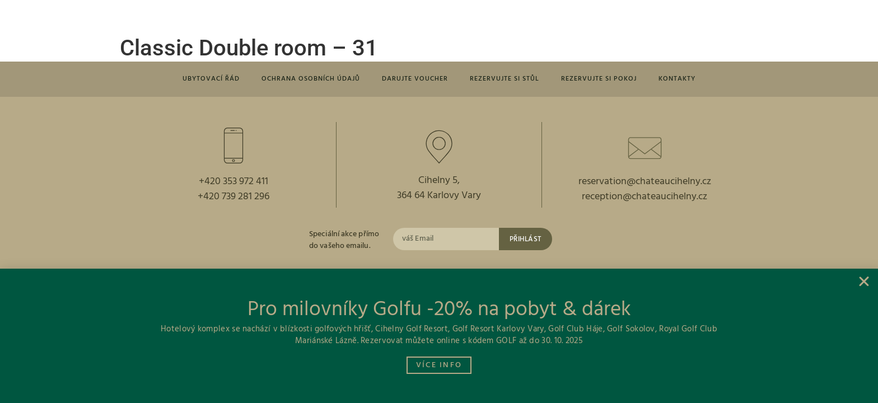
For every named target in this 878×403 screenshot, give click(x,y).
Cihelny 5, (439, 182)
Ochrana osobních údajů (303, 80)
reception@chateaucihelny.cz (644, 199)
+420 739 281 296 (233, 199)
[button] (179, 17)
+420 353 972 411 (233, 183)
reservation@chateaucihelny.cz (644, 183)
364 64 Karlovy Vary (439, 198)
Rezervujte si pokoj (608, 80)
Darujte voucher (413, 80)
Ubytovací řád (196, 80)
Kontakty (691, 80)
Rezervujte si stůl (508, 80)
